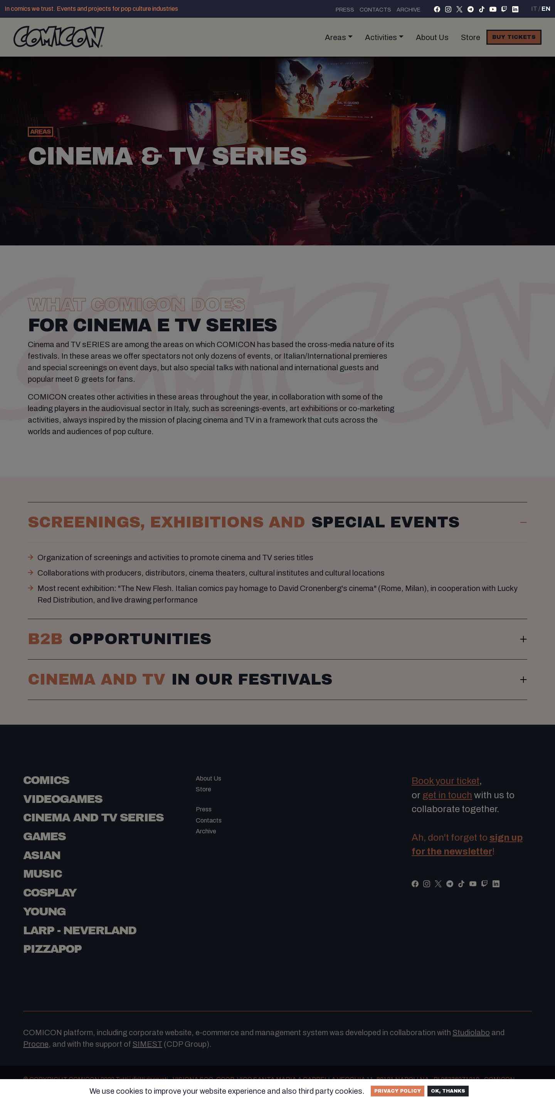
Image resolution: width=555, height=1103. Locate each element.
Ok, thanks (448, 1091)
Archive (408, 10)
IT (534, 8)
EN (546, 8)
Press (345, 10)
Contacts (375, 10)
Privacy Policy (397, 1091)
